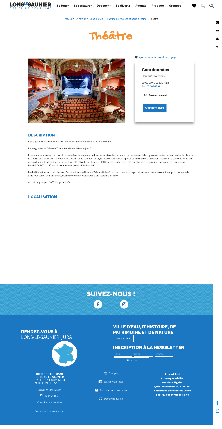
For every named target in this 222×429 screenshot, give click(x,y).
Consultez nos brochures (111, 390)
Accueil (68, 18)
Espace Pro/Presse (111, 381)
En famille (81, 18)
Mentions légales (172, 382)
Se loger (56, 5)
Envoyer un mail (155, 95)
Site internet (155, 108)
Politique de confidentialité (172, 394)
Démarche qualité (111, 398)
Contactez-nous (123, 338)
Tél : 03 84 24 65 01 (152, 86)
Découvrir (97, 5)
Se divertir (116, 5)
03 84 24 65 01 (50, 395)
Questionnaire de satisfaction (172, 386)
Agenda (134, 5)
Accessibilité (172, 374)
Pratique (151, 5)
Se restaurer (76, 5)
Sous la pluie (96, 18)
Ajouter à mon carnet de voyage (155, 57)
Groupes (168, 5)
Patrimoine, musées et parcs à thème (126, 18)
